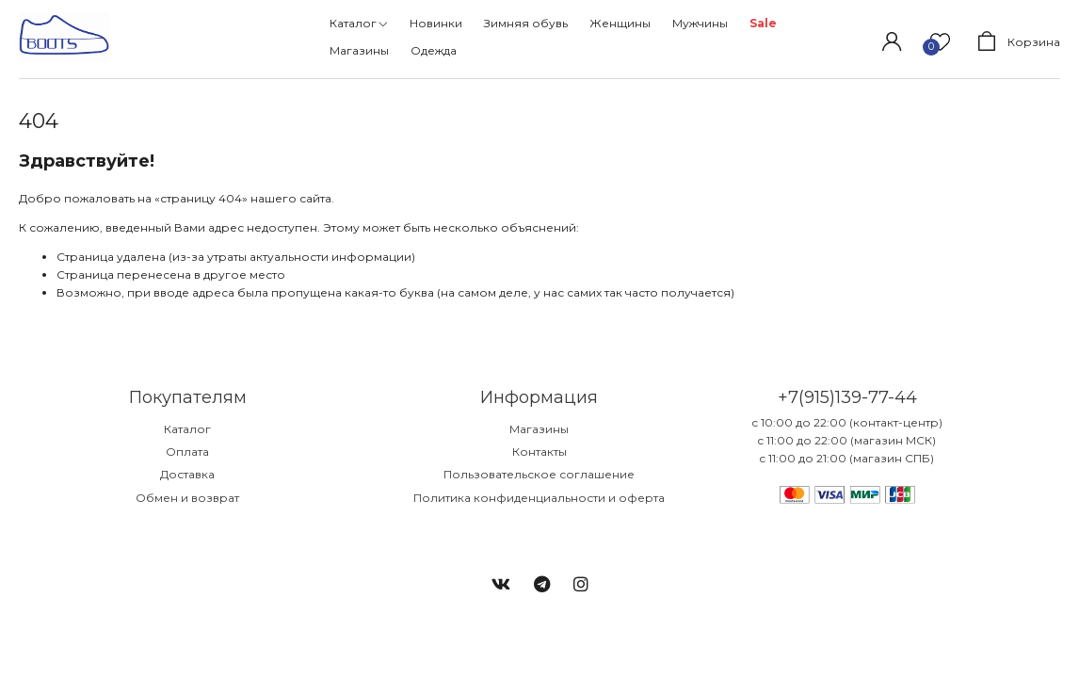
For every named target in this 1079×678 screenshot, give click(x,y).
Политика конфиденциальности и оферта (539, 498)
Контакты (539, 451)
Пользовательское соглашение (539, 474)
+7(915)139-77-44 (847, 397)
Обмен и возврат (187, 498)
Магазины (539, 429)
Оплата (187, 451)
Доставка (187, 474)
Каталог (187, 429)
